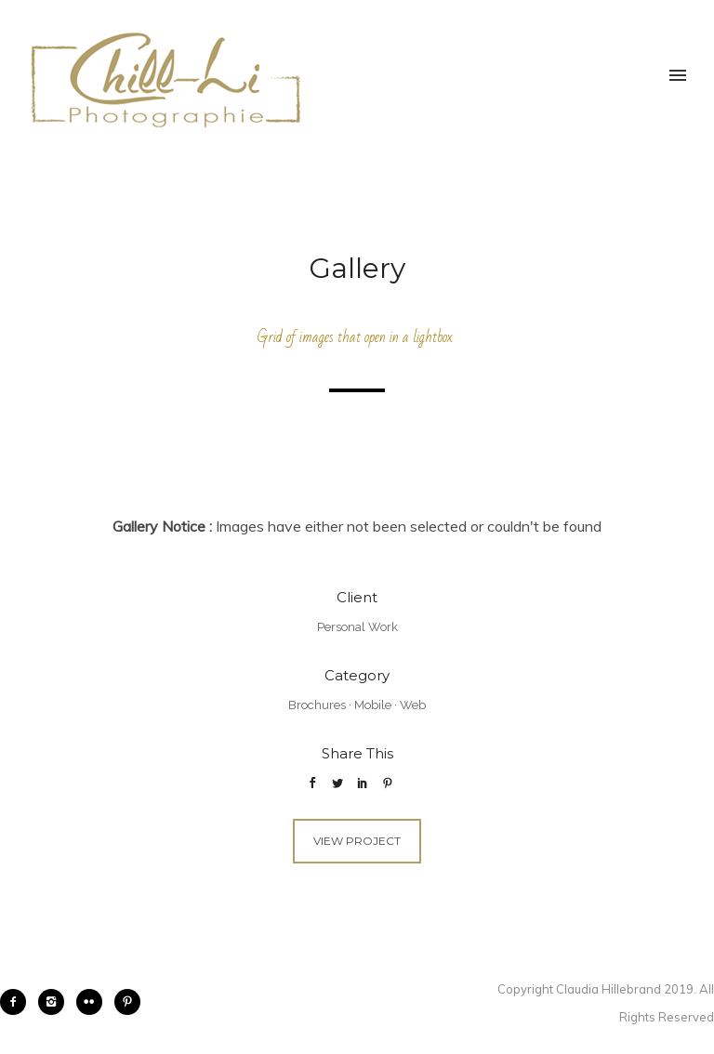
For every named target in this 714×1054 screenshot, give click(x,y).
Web (413, 705)
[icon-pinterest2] (127, 1002)
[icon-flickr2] (94, 1002)
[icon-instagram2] (55, 1002)
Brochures (317, 705)
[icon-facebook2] (17, 1002)
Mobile (372, 705)
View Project (357, 841)
